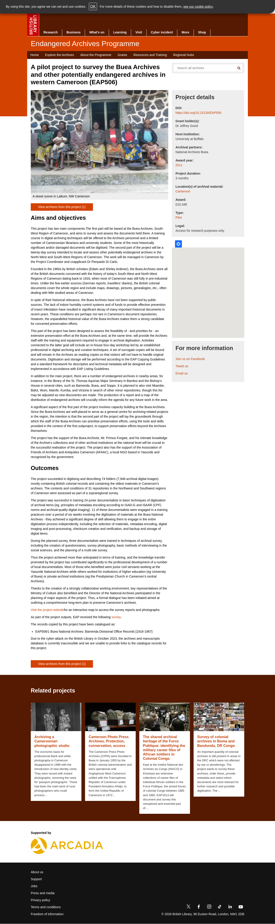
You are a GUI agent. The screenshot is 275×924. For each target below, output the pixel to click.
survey (116, 617)
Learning (120, 32)
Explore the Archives (59, 55)
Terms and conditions (46, 907)
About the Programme (95, 55)
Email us (181, 373)
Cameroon (182, 191)
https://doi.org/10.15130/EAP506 (198, 113)
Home (34, 55)
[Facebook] (198, 907)
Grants (122, 55)
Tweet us (181, 366)
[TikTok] (219, 907)
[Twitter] (188, 907)
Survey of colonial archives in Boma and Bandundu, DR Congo (216, 741)
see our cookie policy (198, 6)
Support (36, 879)
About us (37, 872)
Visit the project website (47, 610)
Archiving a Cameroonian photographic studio (51, 741)
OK (93, 6)
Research (50, 32)
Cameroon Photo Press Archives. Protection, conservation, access (109, 741)
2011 (179, 165)
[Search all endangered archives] (203, 68)
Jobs (34, 886)
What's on (96, 32)
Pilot (178, 217)
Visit (138, 32)
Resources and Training (150, 55)
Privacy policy (40, 900)
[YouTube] (240, 907)
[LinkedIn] (230, 907)
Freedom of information (47, 914)
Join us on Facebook (190, 359)
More (185, 32)
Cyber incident (162, 32)
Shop (202, 32)
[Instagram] (209, 907)
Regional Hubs (183, 55)
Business (73, 32)
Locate (178, 244)
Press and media (43, 893)
